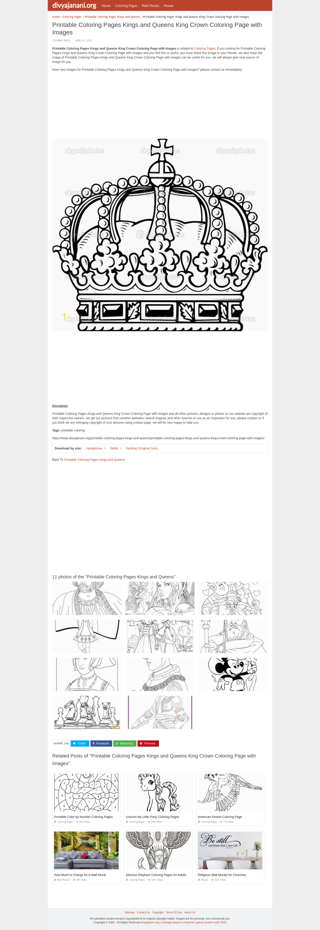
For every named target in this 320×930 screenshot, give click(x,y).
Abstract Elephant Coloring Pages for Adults (156, 875)
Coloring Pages (126, 6)
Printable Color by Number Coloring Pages (83, 817)
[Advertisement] (160, 106)
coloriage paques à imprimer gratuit (182, 922)
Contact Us (143, 912)
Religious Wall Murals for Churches (222, 875)
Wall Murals (150, 6)
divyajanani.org (74, 5)
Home (106, 6)
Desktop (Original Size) (142, 448)
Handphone (94, 448)
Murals (169, 6)
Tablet (114, 448)
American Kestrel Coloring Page (220, 817)
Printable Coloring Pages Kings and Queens (94, 459)
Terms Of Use (174, 912)
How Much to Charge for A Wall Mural (80, 875)
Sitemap (129, 912)
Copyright (158, 912)
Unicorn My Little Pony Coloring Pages (152, 817)
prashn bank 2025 (215, 922)
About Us (189, 912)
